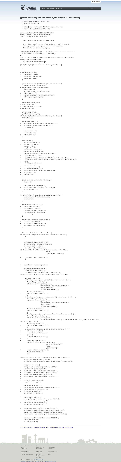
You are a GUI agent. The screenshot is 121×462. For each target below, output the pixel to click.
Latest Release (51, 448)
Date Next (29, 427)
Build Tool (38, 457)
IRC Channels (39, 453)
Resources (39, 446)
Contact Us (23, 453)
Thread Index (53, 427)
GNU (55, 461)
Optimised (23, 461)
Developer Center (40, 447)
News (49, 446)
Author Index (69, 427)
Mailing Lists (50, 8)
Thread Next (45, 427)
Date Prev (23, 427)
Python (50, 461)
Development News (52, 451)
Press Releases (51, 447)
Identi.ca (50, 453)
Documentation (39, 448)
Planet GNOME (51, 450)
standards (29, 461)
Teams (22, 450)
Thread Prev (37, 427)
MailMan (46, 461)
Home (43, 8)
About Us (23, 447)
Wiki (37, 450)
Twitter (50, 454)
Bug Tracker (39, 454)
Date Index (61, 427)
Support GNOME (25, 451)
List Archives (59, 8)
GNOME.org (96, 1)
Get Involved (24, 448)
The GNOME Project (26, 446)
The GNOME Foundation (27, 454)
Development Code (40, 455)
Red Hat (37, 461)
